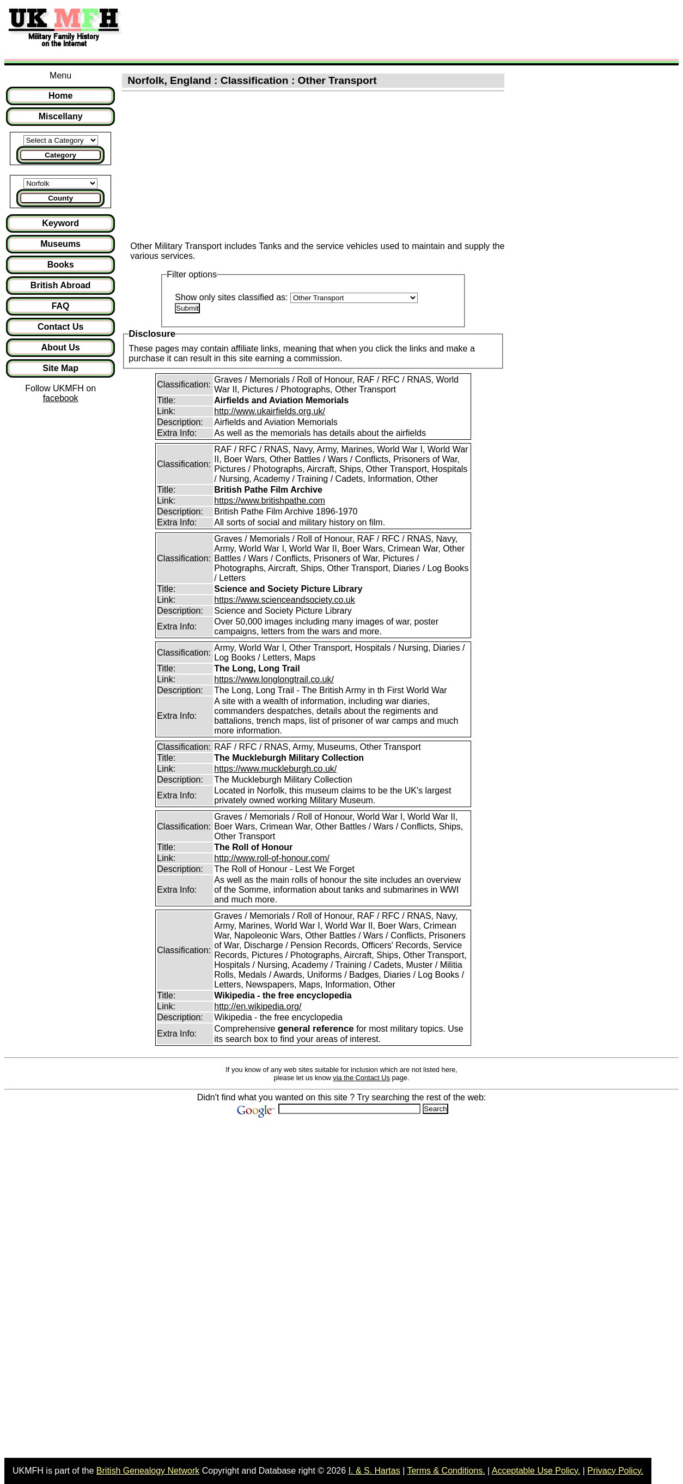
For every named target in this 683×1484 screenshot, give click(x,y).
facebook (60, 398)
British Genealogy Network (147, 1470)
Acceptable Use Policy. (536, 1470)
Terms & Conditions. (446, 1470)
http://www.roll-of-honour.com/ (272, 858)
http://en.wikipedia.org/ (257, 1006)
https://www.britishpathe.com (269, 500)
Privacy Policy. (615, 1470)
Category (60, 155)
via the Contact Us (361, 1078)
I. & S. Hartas (374, 1470)
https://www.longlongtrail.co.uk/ (274, 679)
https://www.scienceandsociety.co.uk (284, 599)
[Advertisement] (329, 28)
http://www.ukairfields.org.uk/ (269, 411)
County (60, 198)
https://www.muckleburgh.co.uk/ (275, 768)
